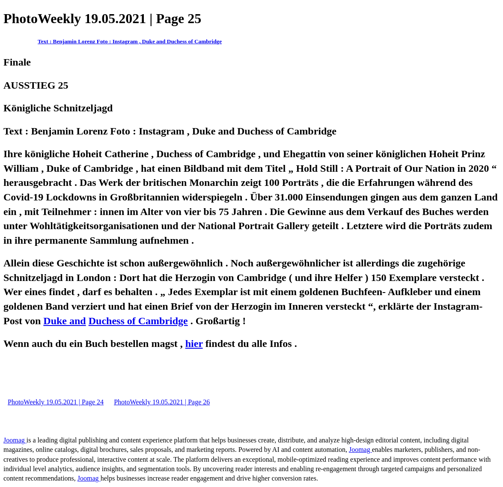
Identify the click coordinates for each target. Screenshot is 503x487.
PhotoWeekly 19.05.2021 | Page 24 (56, 402)
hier (194, 343)
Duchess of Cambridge (138, 320)
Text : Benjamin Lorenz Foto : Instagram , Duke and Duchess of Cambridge (130, 41)
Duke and (64, 320)
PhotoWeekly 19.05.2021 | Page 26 (162, 402)
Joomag (15, 440)
